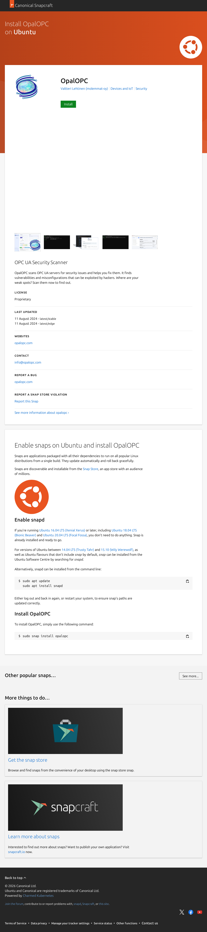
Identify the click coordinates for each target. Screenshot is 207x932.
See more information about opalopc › (42, 412)
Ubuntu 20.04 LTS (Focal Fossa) (65, 535)
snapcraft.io (16, 852)
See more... (191, 676)
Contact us (150, 923)
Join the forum (14, 903)
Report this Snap (26, 401)
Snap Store (90, 469)
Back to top (15, 878)
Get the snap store (27, 760)
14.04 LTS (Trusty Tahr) (78, 549)
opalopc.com (24, 343)
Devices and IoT (122, 88)
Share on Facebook (190, 912)
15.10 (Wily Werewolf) (117, 549)
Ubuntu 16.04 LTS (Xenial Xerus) (62, 530)
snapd (77, 903)
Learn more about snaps (33, 836)
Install (68, 104)
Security (141, 88)
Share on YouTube (199, 912)
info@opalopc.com (28, 362)
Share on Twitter (182, 912)
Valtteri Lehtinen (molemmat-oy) (85, 88)
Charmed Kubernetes (38, 895)
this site (104, 903)
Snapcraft (88, 903)
